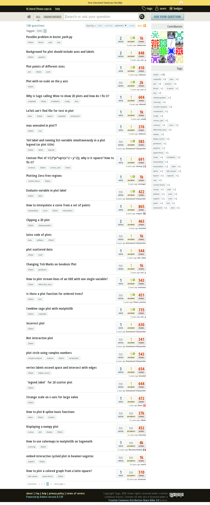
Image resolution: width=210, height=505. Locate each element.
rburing (139, 166)
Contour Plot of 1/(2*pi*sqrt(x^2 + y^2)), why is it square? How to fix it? (70, 160)
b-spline (51, 417)
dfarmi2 (142, 104)
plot (29, 72)
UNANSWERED (52, 17)
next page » (59, 484)
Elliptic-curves (44, 373)
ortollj (143, 119)
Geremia (142, 435)
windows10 (75, 116)
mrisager (142, 184)
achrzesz (142, 287)
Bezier (40, 42)
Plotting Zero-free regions (44, 175)
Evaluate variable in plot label (46, 190)
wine (76, 101)
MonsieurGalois (135, 450)
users (163, 8)
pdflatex (40, 240)
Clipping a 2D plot (38, 220)
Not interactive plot (39, 338)
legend (50, 116)
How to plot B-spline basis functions (50, 412)
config (67, 101)
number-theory (34, 181)
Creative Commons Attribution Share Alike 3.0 (133, 500)
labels (40, 150)
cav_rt (143, 90)
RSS (139, 25)
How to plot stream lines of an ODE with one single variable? (67, 279)
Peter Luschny (139, 302)
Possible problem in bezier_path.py (49, 37)
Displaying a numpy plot (42, 426)
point (48, 72)
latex (30, 116)
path (50, 42)
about (29, 493)
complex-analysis (35, 358)
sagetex (31, 462)
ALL (38, 17)
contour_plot (55, 168)
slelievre (142, 75)
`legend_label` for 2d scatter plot (49, 382)
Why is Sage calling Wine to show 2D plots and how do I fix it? (67, 96)
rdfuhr (143, 420)
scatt (40, 255)
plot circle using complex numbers (49, 352)
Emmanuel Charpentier (136, 149)
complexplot (74, 358)
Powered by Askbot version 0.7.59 (44, 497)
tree (40, 299)
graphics (41, 57)
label (40, 196)
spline (30, 417)
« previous (32, 484)
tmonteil (142, 228)
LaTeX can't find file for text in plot (50, 110)
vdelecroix (141, 45)
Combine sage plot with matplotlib (49, 308)
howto (67, 168)
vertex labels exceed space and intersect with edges (61, 367)
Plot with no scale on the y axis (47, 81)
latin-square (32, 476)
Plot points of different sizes (45, 66)
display (49, 432)
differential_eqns (45, 284)
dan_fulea (141, 258)
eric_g (143, 60)
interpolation (68, 211)
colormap (31, 447)
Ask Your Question (167, 16)
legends (51, 150)
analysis (50, 358)
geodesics (42, 270)
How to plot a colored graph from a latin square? (59, 471)
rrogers (139, 214)
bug (58, 42)
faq (37, 493)
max (40, 131)
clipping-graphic (44, 225)
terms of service (75, 493)
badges (178, 8)
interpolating (33, 211)
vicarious (142, 479)
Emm (140, 405)
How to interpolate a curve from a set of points (58, 205)
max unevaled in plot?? (41, 125)
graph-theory (47, 476)
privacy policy (56, 493)
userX (143, 464)
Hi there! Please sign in (38, 8)
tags (149, 8)
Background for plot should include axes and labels (60, 51)
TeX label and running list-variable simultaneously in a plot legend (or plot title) (65, 142)
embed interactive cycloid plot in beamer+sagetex (60, 456)
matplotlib (32, 101)
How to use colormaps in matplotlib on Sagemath (59, 441)
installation (55, 101)
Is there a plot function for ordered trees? (54, 293)
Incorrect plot (35, 323)
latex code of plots (39, 234)
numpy (30, 432)
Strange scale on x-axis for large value (52, 397)
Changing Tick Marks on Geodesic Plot (51, 264)
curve (45, 211)
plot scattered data (39, 249)
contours (31, 168)
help (57, 8)
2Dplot (30, 42)
